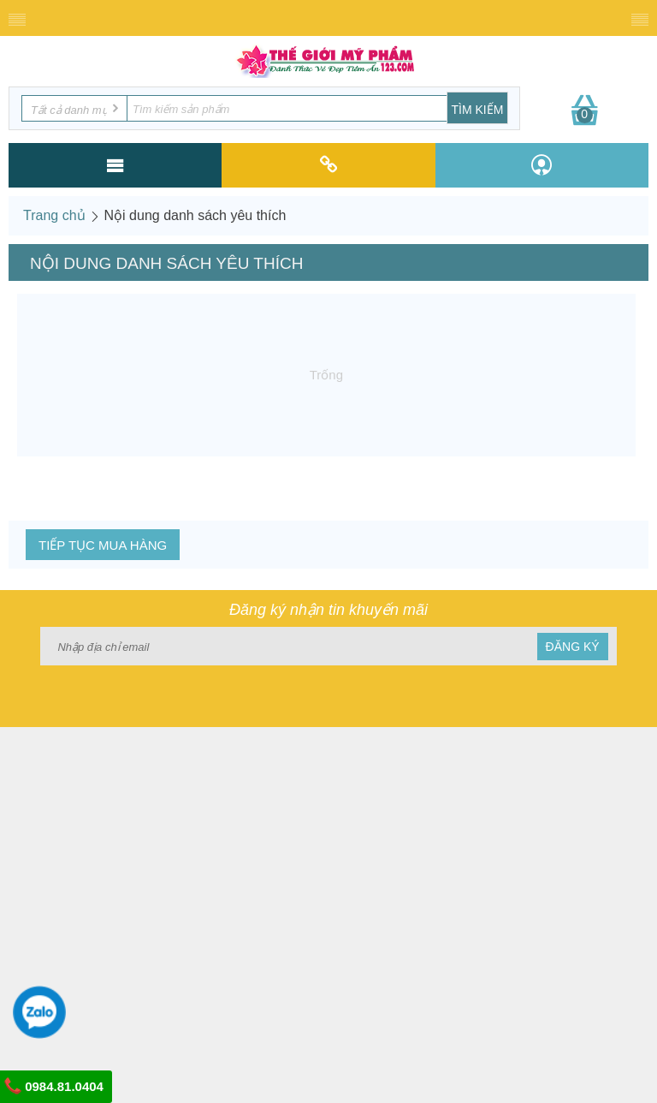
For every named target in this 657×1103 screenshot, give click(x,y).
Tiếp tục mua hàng (102, 545)
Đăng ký (573, 646)
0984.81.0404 (54, 1085)
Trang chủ (54, 215)
